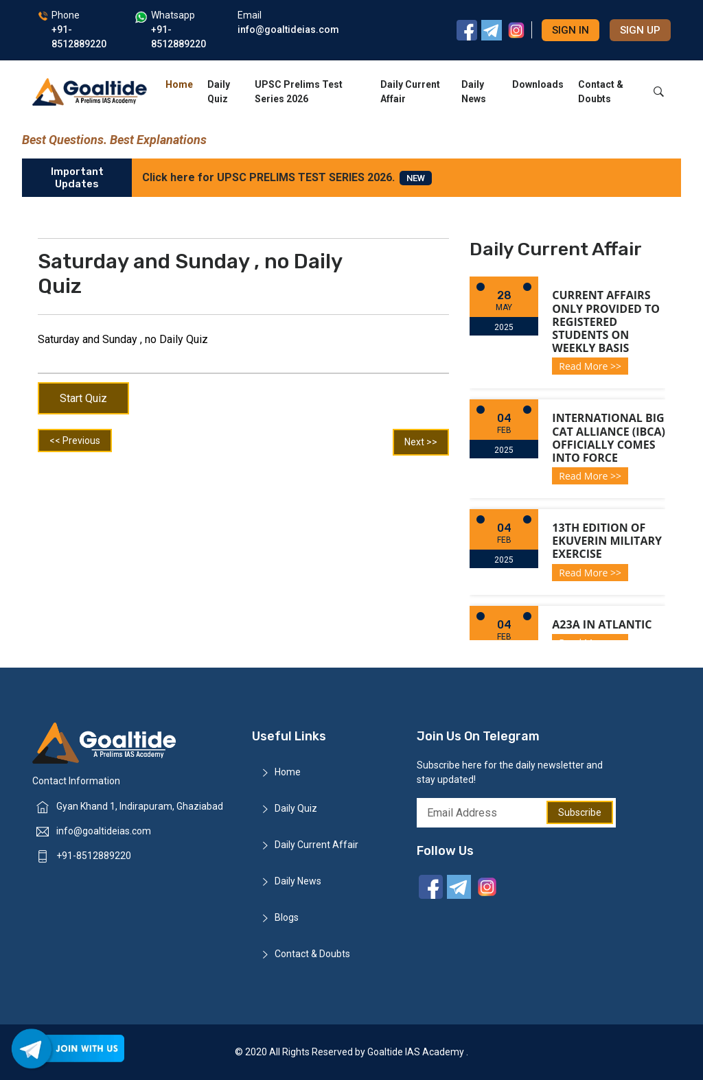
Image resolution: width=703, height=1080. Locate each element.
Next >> (420, 441)
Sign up (640, 30)
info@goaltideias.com (103, 830)
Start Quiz (83, 398)
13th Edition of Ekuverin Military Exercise (607, 540)
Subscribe (579, 812)
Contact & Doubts (600, 91)
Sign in (570, 30)
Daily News (473, 91)
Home (179, 84)
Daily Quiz (218, 91)
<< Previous (74, 440)
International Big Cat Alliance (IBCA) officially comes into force (608, 437)
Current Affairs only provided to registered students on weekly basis (606, 321)
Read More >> (590, 366)
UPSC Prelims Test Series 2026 (299, 91)
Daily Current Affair (410, 91)
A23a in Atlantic (602, 624)
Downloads (538, 84)
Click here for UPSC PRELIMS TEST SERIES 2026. (287, 178)
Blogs (287, 917)
